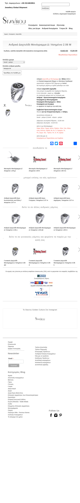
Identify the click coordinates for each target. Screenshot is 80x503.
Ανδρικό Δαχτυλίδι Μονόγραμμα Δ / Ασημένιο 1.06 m (65, 229)
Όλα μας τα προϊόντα (41, 356)
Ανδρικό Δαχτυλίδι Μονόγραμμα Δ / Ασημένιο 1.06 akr (40, 229)
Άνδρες (65, 112)
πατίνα (64, 83)
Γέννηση (10, 384)
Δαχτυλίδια (19, 34)
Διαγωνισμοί (12, 388)
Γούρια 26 (63, 28)
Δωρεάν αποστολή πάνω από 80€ (41, 286)
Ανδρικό (39, 79)
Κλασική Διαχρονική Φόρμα (47, 81)
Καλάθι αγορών (71, 11)
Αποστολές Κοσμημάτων (16, 378)
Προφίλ (10, 342)
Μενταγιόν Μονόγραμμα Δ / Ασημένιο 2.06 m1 (63, 170)
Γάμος (10, 382)
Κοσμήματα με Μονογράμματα (47, 100)
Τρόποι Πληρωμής (41, 349)
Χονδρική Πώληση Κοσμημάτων (45, 354)
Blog (71, 28)
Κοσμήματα (33, 25)
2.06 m (68, 79)
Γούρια (10, 386)
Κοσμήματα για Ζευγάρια (45, 104)
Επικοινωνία (12, 344)
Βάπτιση (10, 380)
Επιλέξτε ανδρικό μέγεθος (11, 66)
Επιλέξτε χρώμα (8, 60)
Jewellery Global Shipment (16, 7)
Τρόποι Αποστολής (41, 347)
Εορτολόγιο (11, 397)
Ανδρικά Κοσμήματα (50, 28)
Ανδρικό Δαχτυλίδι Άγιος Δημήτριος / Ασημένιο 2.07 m (64, 199)
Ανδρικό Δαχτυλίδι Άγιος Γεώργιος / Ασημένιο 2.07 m (38, 199)
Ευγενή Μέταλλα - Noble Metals (18, 401)
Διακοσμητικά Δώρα (47, 25)
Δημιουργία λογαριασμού (68, 14)
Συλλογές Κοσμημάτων (15, 415)
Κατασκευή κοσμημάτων (43, 362)
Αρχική (6, 34)
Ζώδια (10, 404)
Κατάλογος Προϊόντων (42, 358)
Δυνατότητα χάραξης (41, 364)
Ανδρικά (39, 97)
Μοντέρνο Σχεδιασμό (65, 81)
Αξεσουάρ (60, 25)
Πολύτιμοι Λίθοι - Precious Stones (18, 412)
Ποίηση (10, 410)
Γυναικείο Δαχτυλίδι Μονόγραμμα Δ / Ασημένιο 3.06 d (39, 263)
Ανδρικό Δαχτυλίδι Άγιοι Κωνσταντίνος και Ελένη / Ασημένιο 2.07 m (13, 200)
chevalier (57, 93)
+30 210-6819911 (28, 3)
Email (10, 358)
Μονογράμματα (13, 408)
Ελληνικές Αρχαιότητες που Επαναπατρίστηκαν (23, 395)
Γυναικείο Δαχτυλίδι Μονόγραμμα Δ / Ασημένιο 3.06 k (64, 263)
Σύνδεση (56, 14)
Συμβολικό (40, 109)
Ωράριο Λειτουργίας (14, 348)
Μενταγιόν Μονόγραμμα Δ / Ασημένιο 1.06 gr (13, 170)
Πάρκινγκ (11, 346)
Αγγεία (10, 375)
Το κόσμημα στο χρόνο (15, 417)
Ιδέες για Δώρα (34, 28)
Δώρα (10, 391)
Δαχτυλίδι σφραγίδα (49, 89)
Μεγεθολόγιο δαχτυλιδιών (68, 55)
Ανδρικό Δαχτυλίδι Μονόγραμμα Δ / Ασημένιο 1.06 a (15, 229)
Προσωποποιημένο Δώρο (53, 109)
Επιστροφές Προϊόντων (42, 351)
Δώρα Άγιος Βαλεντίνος (15, 393)
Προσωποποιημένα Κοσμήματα (54, 97)
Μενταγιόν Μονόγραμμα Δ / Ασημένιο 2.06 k (38, 170)
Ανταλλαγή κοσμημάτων (42, 360)
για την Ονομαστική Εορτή (51, 112)
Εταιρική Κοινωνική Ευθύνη (17, 399)
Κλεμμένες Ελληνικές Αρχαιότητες (18, 406)
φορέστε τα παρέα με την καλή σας (50, 106)
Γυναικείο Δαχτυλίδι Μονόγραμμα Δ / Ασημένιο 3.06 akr (14, 263)
